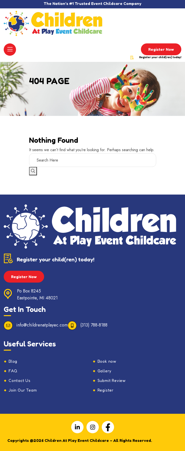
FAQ (13, 371)
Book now (107, 361)
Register (106, 390)
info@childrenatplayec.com (42, 325)
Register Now (161, 49)
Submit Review (112, 380)
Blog (13, 361)
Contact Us (20, 380)
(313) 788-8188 (93, 325)
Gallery (105, 371)
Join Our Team (23, 390)
